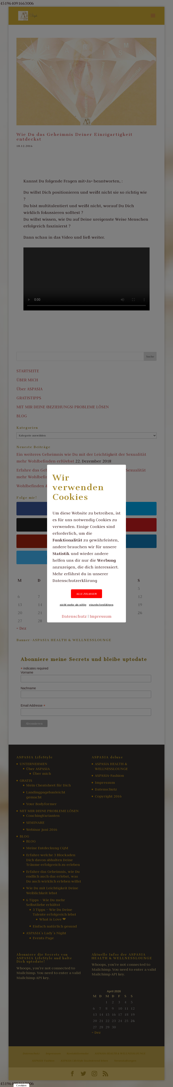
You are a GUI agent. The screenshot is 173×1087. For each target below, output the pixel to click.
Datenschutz (74, 616)
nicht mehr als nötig (73, 604)
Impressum (101, 616)
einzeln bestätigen (101, 604)
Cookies (21, 1085)
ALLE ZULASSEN (86, 593)
